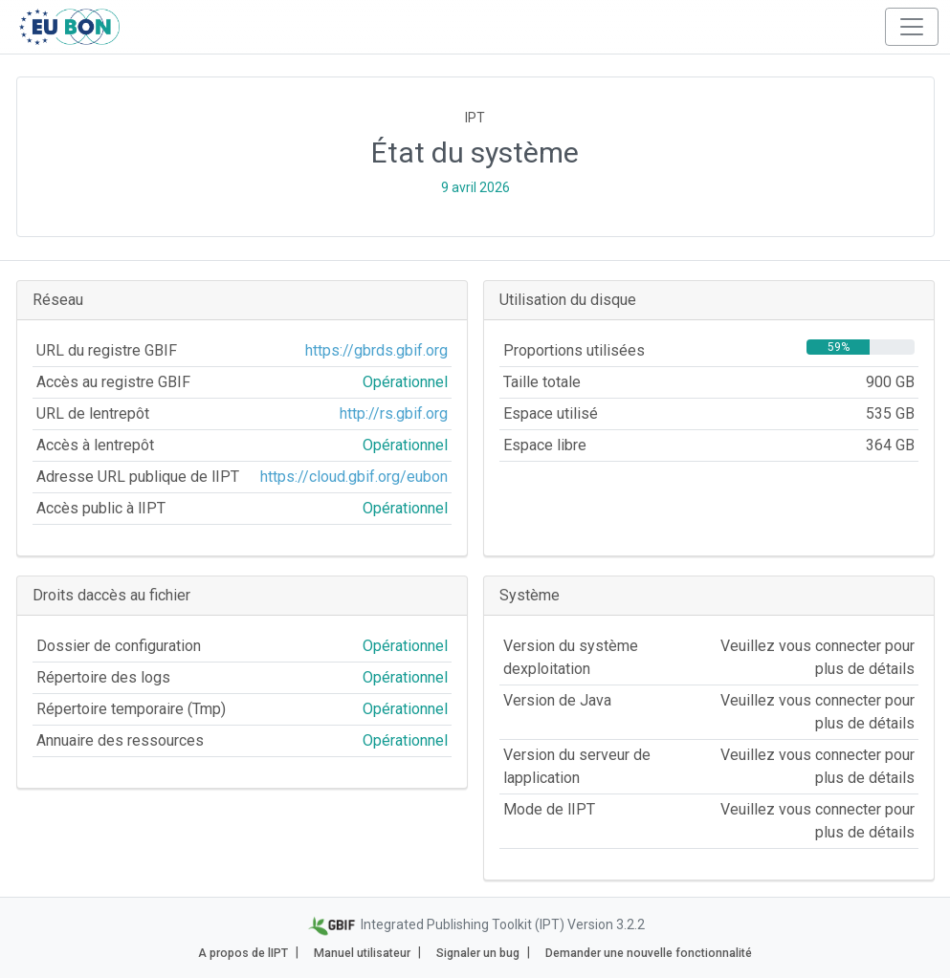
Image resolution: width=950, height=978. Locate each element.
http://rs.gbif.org (394, 413)
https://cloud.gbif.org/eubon (354, 476)
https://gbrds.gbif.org (376, 350)
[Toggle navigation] (912, 27)
